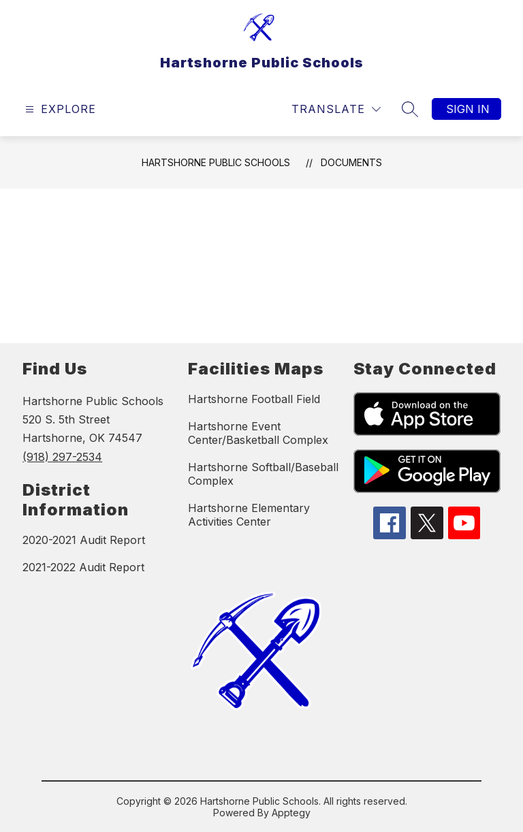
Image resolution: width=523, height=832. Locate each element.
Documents (351, 162)
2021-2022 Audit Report (83, 567)
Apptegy (291, 812)
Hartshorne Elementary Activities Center (249, 514)
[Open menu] (59, 109)
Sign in (468, 109)
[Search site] (410, 109)
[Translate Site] (336, 109)
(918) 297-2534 (62, 457)
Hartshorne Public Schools (216, 162)
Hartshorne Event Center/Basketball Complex (258, 433)
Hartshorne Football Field (254, 399)
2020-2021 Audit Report (83, 540)
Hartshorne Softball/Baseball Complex (263, 473)
